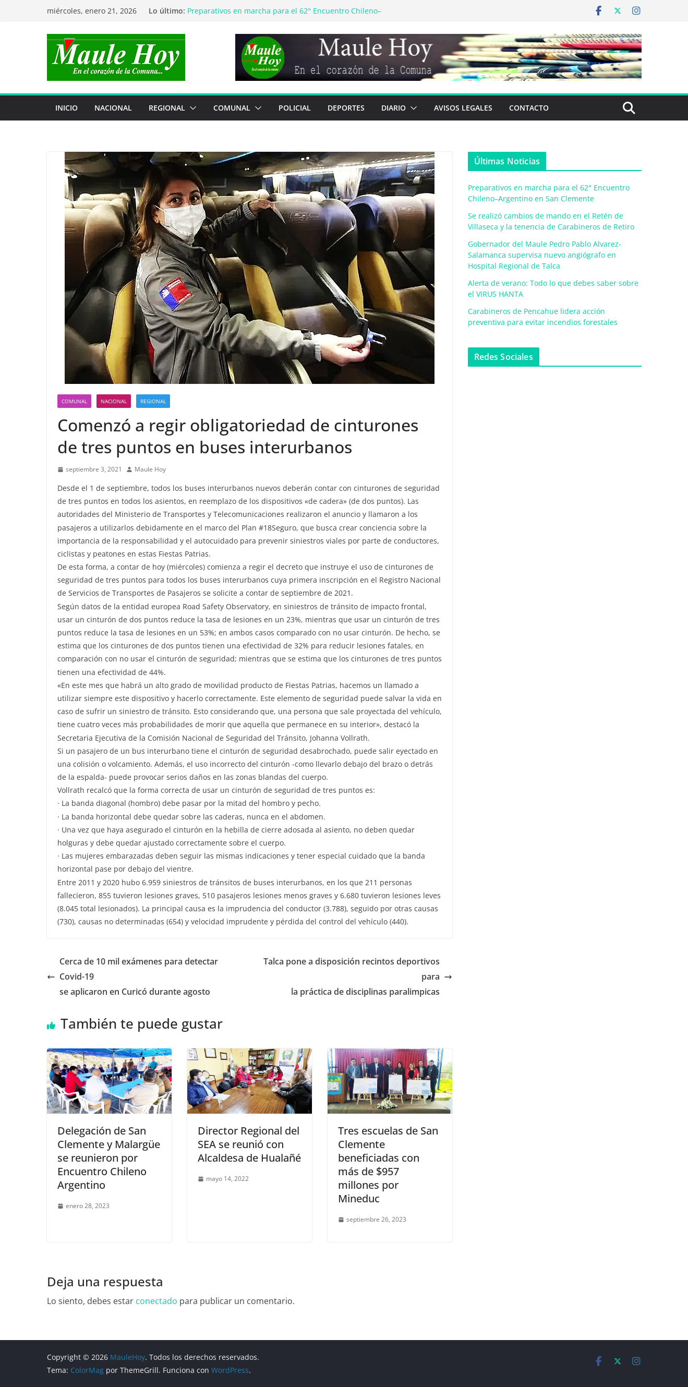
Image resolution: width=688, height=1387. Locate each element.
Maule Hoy (150, 469)
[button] (191, 108)
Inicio (66, 108)
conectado (156, 1301)
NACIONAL (113, 108)
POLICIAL (295, 108)
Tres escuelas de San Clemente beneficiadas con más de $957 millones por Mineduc (388, 1164)
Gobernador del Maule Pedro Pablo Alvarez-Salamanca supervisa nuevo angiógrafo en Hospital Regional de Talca (544, 255)
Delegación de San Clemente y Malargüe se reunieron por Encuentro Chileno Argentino (108, 1158)
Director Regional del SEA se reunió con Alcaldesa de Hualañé (249, 1144)
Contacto (529, 108)
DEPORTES (346, 108)
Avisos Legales (463, 108)
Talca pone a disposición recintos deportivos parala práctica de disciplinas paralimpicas (357, 976)
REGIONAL (167, 108)
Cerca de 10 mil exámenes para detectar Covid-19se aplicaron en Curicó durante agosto (132, 976)
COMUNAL (231, 108)
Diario (393, 108)
